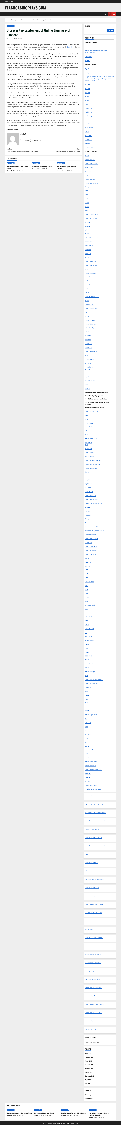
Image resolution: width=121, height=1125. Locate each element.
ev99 (86, 589)
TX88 (86, 435)
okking (87, 746)
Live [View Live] (111, 14)
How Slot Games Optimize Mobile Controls (66, 168)
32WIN (87, 711)
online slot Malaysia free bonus (94, 531)
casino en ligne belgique (92, 887)
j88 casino (88, 562)
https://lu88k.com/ (90, 261)
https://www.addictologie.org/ (94, 679)
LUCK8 (87, 625)
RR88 (86, 648)
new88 (87, 597)
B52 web (87, 88)
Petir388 (87, 143)
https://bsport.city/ (90, 495)
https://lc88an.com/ (91, 546)
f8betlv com (88, 242)
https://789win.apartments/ (93, 769)
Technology (88, 1095)
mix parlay (88, 722)
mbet (86, 593)
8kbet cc (87, 389)
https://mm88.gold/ (91, 439)
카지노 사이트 (88, 636)
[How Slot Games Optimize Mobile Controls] (68, 163)
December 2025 (89, 1065)
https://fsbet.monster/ (91, 265)
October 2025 (88, 1072)
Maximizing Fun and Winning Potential (94, 407)
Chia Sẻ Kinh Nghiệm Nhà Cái (93, 503)
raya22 (87, 377)
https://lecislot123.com (92, 411)
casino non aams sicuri (92, 296)
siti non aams (89, 929)
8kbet (87, 472)
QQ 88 (87, 668)
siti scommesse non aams (93, 946)
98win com (88, 363)
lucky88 (87, 480)
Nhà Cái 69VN (89, 367)
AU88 (86, 703)
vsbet (86, 585)
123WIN (87, 226)
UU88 (86, 281)
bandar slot (88, 687)
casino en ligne (89, 1021)
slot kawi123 (88, 443)
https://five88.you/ (90, 328)
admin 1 (10, 39)
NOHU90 (87, 511)
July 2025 (87, 1083)
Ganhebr (70, 47)
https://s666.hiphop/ (91, 554)
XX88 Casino (88, 336)
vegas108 (88, 507)
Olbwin (87, 132)
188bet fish (88, 448)
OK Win (87, 293)
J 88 (86, 632)
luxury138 (88, 253)
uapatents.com (89, 628)
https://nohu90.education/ (93, 460)
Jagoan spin (88, 139)
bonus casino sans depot (92, 979)
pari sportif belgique (91, 1029)
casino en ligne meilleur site (93, 837)
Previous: (25, 150)
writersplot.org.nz (90, 971)
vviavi (86, 726)
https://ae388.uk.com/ (91, 351)
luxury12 (87, 73)
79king (87, 316)
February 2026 (89, 1057)
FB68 (86, 621)
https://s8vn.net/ (90, 159)
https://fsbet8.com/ (91, 273)
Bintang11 (88, 269)
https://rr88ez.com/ (91, 427)
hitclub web (88, 108)
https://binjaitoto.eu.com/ (93, 464)
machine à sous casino (92, 829)
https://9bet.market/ (91, 468)
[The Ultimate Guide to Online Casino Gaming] (18, 163)
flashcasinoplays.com (25, 8)
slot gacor (88, 47)
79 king (87, 385)
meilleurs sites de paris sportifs (94, 1004)
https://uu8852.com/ (91, 550)
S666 (86, 675)
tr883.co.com (89, 128)
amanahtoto (89, 167)
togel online (88, 56)
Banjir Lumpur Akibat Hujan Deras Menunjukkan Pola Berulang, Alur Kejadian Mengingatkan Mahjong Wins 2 (99, 79)
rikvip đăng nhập (90, 116)
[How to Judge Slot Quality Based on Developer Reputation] (101, 1110)
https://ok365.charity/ (91, 499)
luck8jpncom (89, 246)
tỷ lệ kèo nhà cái (90, 605)
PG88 (86, 175)
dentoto (87, 566)
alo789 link (88, 340)
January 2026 (88, 1061)
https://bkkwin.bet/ (90, 179)
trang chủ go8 (89, 491)
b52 (86, 230)
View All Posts (38, 140)
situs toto (88, 734)
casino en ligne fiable (91, 862)
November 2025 (89, 1068)
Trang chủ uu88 (89, 456)
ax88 (86, 754)
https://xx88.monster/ (91, 277)
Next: (62, 150)
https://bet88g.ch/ (90, 672)
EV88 (86, 191)
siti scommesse (89, 613)
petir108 (87, 285)
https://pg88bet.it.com (91, 183)
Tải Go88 (87, 85)
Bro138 (87, 234)
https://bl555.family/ (91, 218)
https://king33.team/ (91, 715)
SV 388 (87, 202)
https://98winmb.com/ (91, 308)
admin (34, 168)
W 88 (86, 355)
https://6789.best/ (90, 324)
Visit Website (25, 140)
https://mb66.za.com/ (91, 683)
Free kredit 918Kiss (90, 535)
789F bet (87, 60)
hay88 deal (88, 515)
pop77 (87, 558)
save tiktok (88, 171)
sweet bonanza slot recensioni (94, 937)
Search (87, 26)
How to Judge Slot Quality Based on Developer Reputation (99, 1114)
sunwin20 (88, 96)
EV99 (86, 195)
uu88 (86, 415)
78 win (87, 419)
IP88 (86, 570)
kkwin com (88, 773)
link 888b (87, 222)
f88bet (87, 332)
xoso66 (87, 758)
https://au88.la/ (89, 617)
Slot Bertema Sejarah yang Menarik (42, 167)
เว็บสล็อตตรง (88, 120)
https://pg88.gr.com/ (91, 785)
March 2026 (88, 1053)
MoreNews (66, 1123)
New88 (87, 652)
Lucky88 (87, 369)
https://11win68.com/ (91, 214)
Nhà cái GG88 (89, 147)
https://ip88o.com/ (90, 765)
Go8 (86, 738)
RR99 (86, 312)
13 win (87, 156)
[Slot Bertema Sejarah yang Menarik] (43, 163)
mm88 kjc (88, 124)
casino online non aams (92, 921)
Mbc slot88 (88, 135)
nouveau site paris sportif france (95, 796)
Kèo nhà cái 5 (89, 750)
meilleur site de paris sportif (93, 987)
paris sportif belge (90, 896)
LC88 (86, 289)
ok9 (86, 476)
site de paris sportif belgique (93, 912)
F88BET (87, 300)
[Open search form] (105, 14)
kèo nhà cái (88, 488)
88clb (86, 742)
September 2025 (89, 1076)
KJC (86, 431)
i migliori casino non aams (93, 789)
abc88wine (88, 249)
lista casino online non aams (93, 871)
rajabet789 (88, 484)
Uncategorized (10, 26)
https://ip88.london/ (91, 762)
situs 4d (87, 781)
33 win (87, 523)
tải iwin (87, 104)
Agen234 (87, 69)
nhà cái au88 (89, 664)
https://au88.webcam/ (91, 163)
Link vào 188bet (89, 582)
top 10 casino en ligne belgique (94, 879)
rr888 (86, 699)
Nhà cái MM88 (89, 359)
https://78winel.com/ (91, 238)
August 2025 (88, 1080)
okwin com (88, 707)
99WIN (87, 660)
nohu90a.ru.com (90, 381)
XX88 (86, 444)
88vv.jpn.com (89, 187)
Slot (86, 730)
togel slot (88, 777)
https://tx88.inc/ (90, 452)
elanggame (88, 542)
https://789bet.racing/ (91, 538)
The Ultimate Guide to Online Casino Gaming (17, 168)
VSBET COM (88, 343)
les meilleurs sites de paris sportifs (95, 812)
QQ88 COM (88, 656)
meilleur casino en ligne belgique (95, 904)
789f (86, 691)
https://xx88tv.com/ (91, 320)
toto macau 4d (89, 304)
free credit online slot (91, 527)
